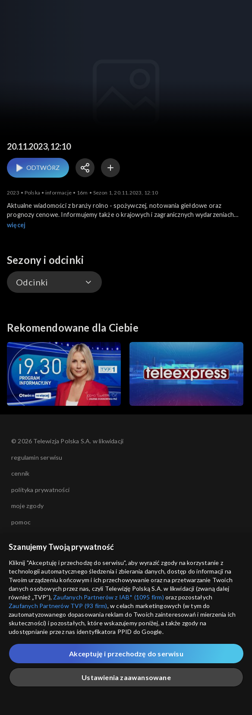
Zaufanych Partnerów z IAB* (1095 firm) (108, 597)
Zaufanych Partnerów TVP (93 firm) (58, 605)
